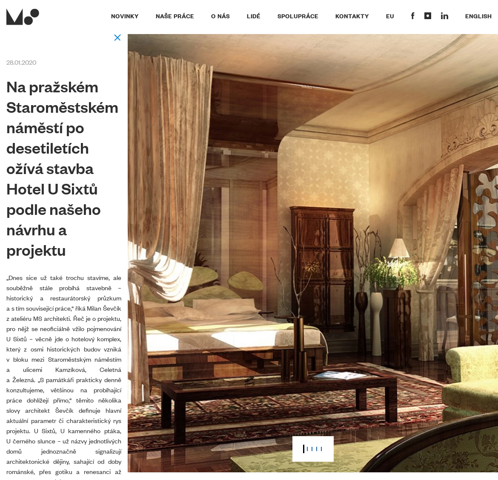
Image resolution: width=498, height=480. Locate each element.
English (478, 16)
